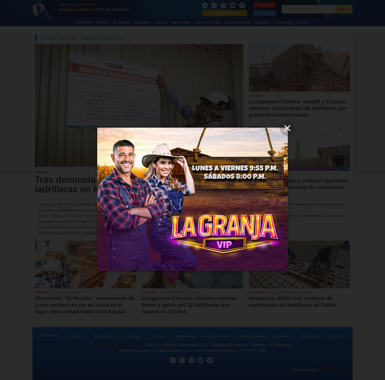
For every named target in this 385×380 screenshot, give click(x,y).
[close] (287, 128)
